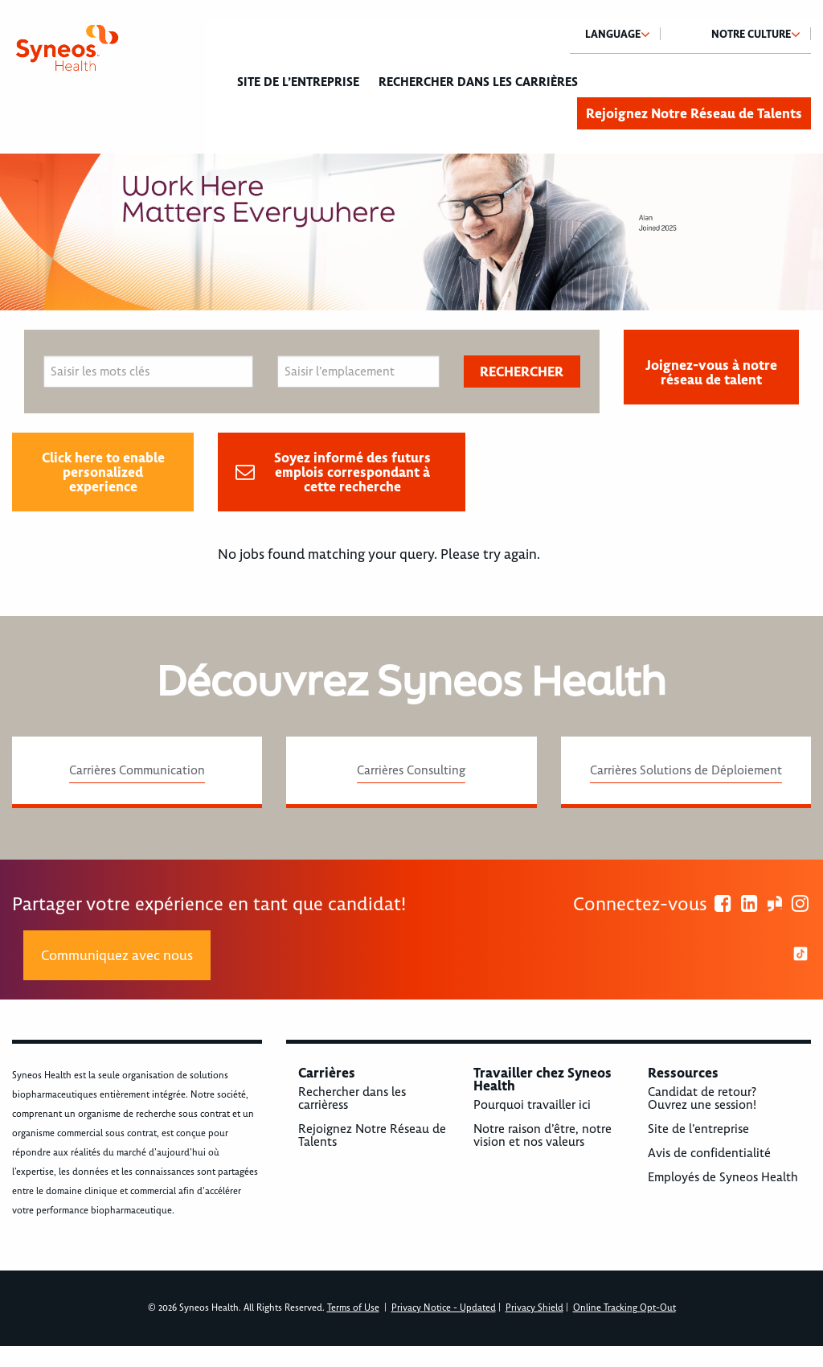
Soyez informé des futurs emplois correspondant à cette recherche (352, 472)
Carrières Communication (137, 770)
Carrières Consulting (411, 770)
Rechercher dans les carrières (478, 82)
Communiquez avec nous (117, 955)
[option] (411, 232)
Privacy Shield (534, 1308)
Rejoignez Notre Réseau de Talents (694, 113)
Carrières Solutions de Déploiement (686, 770)
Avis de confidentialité (709, 1153)
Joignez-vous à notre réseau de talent (711, 372)
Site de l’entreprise (298, 82)
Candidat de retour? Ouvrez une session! (702, 1098)
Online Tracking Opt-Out (624, 1308)
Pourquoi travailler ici (532, 1104)
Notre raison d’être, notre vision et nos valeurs (542, 1135)
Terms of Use (353, 1308)
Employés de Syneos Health (723, 1177)
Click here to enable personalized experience (103, 472)
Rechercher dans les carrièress (352, 1098)
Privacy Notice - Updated (443, 1308)
